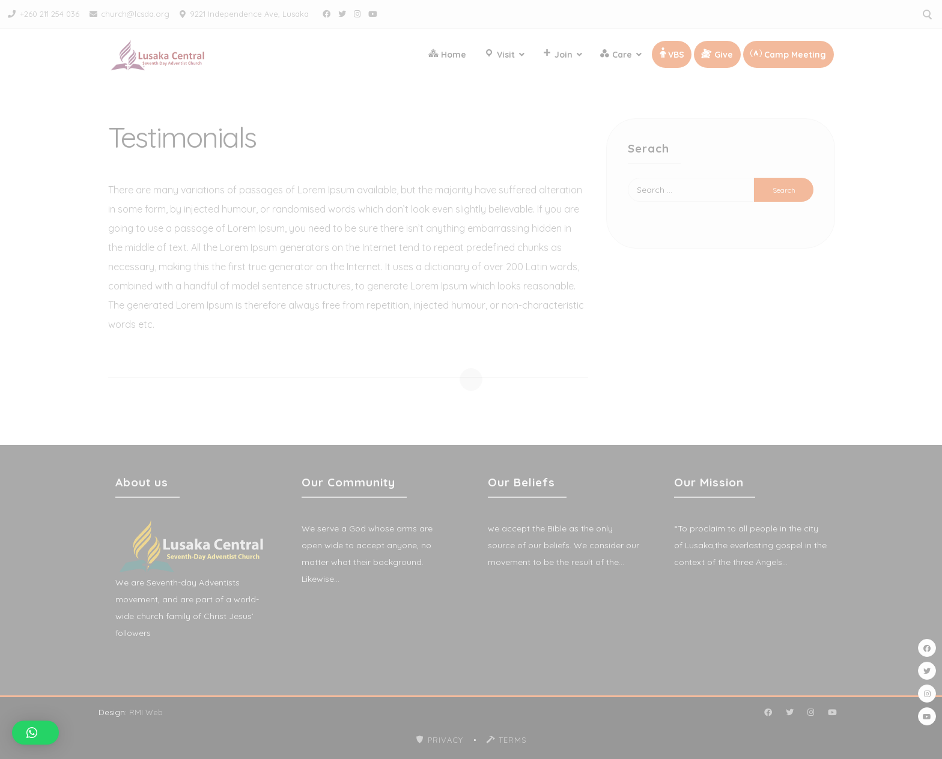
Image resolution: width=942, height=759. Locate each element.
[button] (35, 733)
